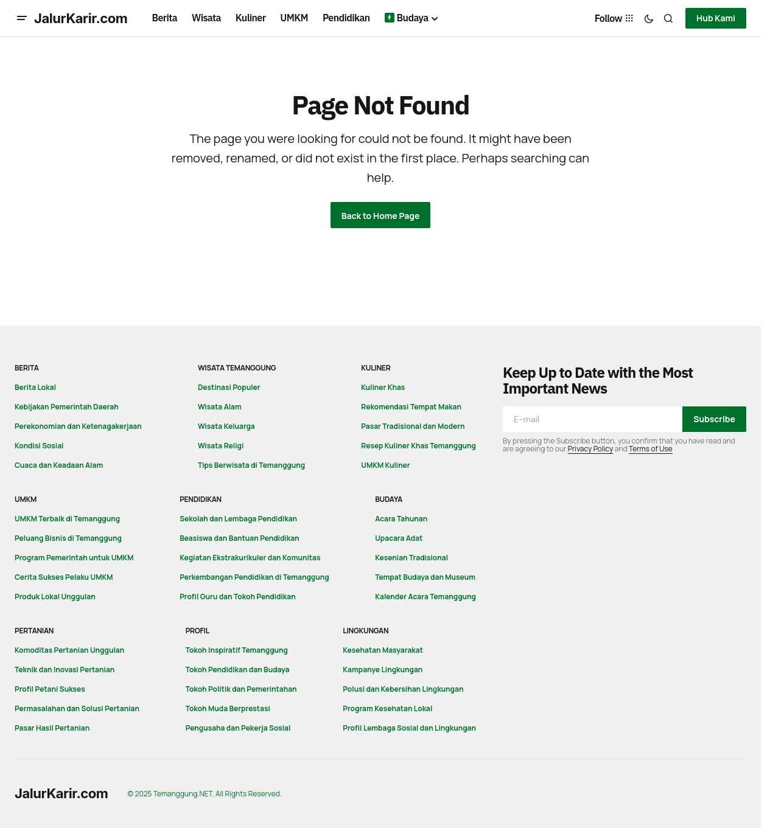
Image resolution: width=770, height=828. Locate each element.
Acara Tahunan (401, 518)
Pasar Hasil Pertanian (52, 728)
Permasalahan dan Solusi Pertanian (77, 708)
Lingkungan (365, 630)
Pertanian (34, 630)
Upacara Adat (398, 538)
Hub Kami (715, 18)
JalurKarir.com (81, 18)
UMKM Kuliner (385, 465)
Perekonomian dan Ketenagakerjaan (78, 426)
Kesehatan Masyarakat (383, 650)
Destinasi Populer (229, 387)
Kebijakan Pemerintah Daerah (67, 407)
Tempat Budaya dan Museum (425, 577)
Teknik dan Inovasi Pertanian (64, 669)
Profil (197, 630)
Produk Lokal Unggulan (55, 596)
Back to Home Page (380, 215)
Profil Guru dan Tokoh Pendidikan (238, 596)
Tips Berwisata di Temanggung (251, 465)
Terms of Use (651, 449)
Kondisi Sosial (39, 445)
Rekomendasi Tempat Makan (411, 407)
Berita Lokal (35, 387)
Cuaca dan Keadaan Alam (59, 465)
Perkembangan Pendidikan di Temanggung (254, 577)
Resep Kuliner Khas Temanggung (418, 445)
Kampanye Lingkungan (382, 669)
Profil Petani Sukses (50, 689)
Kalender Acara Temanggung (425, 596)
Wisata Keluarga (226, 426)
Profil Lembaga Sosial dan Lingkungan (409, 728)
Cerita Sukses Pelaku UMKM (64, 577)
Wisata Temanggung (237, 368)
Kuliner (375, 368)
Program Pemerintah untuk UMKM (74, 557)
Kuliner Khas (383, 387)
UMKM (26, 499)
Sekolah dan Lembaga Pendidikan (238, 518)
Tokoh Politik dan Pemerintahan (241, 689)
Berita (27, 368)
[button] (22, 18)
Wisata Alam (220, 407)
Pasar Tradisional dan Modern (412, 426)
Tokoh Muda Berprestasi (228, 708)
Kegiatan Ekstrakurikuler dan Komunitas (250, 557)
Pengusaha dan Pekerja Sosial (238, 728)
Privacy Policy (591, 449)
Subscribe (714, 419)
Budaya (388, 499)
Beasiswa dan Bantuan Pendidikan (239, 538)
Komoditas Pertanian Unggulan (69, 650)
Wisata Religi (220, 445)
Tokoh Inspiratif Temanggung (237, 650)
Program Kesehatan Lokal (387, 708)
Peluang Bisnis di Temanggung (68, 538)
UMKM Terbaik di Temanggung (67, 518)
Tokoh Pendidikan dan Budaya (238, 669)
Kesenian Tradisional (411, 557)
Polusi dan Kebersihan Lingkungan (403, 689)
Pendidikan (201, 499)
